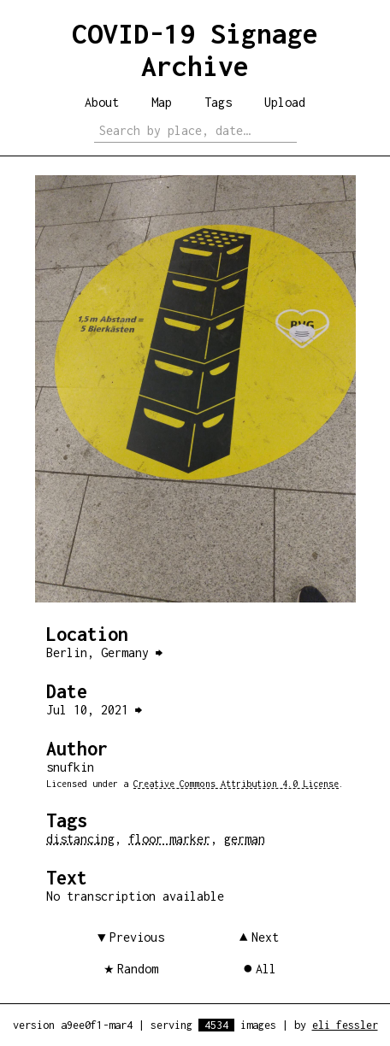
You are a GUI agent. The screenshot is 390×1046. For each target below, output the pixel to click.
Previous (136, 937)
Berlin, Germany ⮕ (104, 652)
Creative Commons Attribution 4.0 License (236, 784)
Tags (218, 102)
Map (161, 102)
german (244, 839)
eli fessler (345, 1025)
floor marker (169, 839)
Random (137, 968)
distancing (80, 839)
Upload (284, 102)
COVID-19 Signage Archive (195, 49)
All (266, 968)
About (102, 102)
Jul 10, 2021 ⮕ (94, 709)
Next (265, 937)
